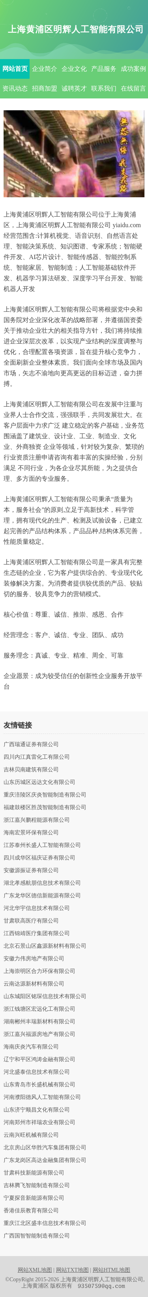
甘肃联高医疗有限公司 (31, 921)
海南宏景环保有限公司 (31, 833)
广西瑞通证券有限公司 (31, 744)
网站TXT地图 (72, 1270)
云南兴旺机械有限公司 (31, 1135)
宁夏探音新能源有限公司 (34, 1198)
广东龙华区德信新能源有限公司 (42, 896)
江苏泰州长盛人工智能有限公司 (42, 845)
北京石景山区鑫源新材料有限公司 (45, 946)
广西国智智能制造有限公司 (37, 1236)
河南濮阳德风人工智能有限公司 (42, 1097)
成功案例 (133, 68)
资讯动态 (15, 88)
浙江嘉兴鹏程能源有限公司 (37, 820)
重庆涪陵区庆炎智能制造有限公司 (45, 795)
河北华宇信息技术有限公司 (37, 908)
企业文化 (74, 68)
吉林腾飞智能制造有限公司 (37, 1185)
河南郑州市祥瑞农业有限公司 (39, 1122)
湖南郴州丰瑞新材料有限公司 (39, 1022)
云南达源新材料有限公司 (34, 984)
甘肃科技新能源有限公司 (34, 1173)
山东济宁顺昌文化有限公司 (37, 1110)
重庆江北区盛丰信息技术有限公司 (45, 1223)
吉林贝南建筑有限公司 (31, 770)
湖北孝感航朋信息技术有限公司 (42, 883)
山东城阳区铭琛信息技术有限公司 (45, 996)
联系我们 (103, 88)
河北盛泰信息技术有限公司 (37, 1072)
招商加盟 (44, 88)
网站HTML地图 (112, 1270)
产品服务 (103, 68)
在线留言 (133, 88)
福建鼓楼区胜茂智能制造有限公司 (45, 807)
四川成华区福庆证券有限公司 (39, 858)
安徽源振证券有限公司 (31, 870)
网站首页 (15, 68)
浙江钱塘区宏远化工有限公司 (39, 1009)
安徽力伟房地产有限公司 (34, 959)
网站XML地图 (35, 1270)
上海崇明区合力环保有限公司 (39, 971)
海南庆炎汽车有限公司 (31, 1047)
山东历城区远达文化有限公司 (39, 782)
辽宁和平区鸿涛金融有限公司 (39, 1059)
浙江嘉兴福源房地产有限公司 (39, 1034)
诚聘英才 (74, 88)
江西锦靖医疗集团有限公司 (37, 933)
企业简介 (44, 68)
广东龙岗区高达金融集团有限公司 (45, 1160)
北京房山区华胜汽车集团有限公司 (45, 1148)
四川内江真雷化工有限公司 (37, 757)
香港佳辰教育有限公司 (31, 1211)
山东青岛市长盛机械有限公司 (39, 1085)
